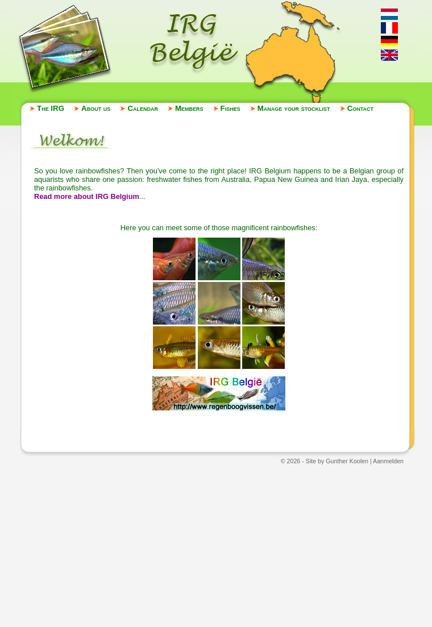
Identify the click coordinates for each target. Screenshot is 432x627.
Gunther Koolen (347, 461)
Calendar (142, 108)
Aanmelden (388, 461)
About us (95, 108)
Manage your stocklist (293, 108)
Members (189, 108)
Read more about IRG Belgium (86, 196)
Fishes (230, 108)
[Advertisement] (216, 545)
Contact (360, 108)
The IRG (50, 108)
